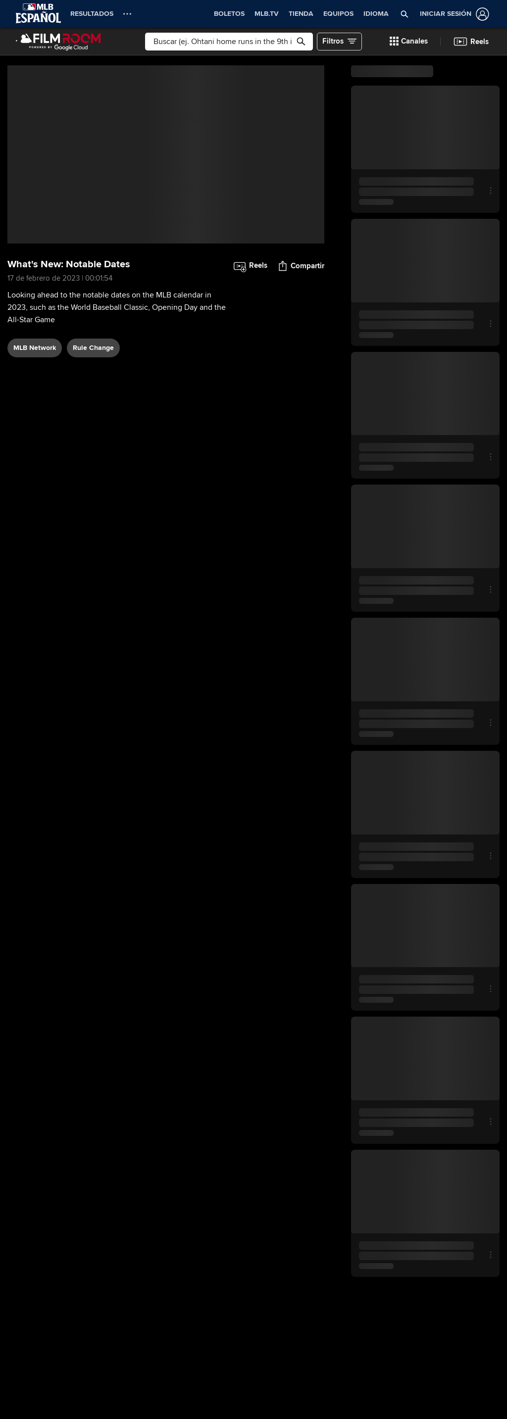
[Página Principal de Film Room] (58, 41)
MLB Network (34, 347)
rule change (93, 347)
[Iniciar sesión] (452, 14)
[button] (405, 14)
